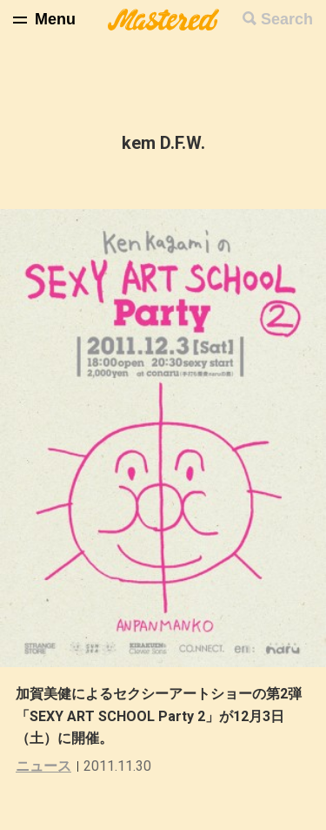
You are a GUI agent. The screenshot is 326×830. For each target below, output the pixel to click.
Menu (55, 19)
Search (287, 19)
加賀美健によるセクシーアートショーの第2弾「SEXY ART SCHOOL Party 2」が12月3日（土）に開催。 (159, 715)
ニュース (43, 766)
